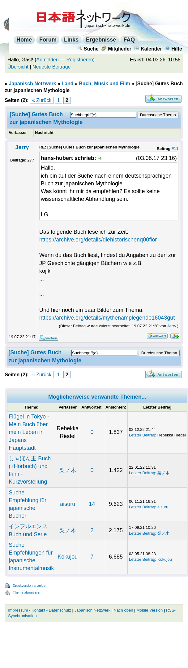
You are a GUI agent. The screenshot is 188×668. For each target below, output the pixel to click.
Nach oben (123, 610)
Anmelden (47, 59)
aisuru (67, 504)
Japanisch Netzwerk (32, 83)
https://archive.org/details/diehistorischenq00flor (98, 240)
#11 (175, 148)
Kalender (148, 48)
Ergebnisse (101, 40)
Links (71, 40)
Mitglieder (116, 48)
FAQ (129, 40)
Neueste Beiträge (51, 66)
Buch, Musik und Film (104, 83)
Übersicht (17, 66)
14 (92, 504)
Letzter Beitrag (142, 435)
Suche (88, 48)
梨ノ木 (67, 470)
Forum (48, 40)
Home (24, 40)
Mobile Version (149, 610)
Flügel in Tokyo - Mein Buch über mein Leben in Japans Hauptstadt (29, 432)
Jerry (22, 147)
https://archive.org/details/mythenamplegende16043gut (107, 318)
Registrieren (79, 59)
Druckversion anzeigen (30, 585)
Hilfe (173, 48)
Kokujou (68, 557)
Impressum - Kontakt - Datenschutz (39, 610)
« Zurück (41, 100)
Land (67, 83)
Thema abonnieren (27, 592)
